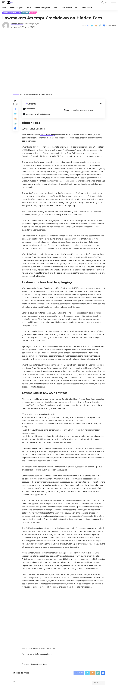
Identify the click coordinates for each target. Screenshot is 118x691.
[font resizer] (107, 2)
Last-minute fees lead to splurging (81, 110)
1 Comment (96, 684)
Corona (26, 13)
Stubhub (47, 291)
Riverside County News (12, 13)
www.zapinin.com (46, 654)
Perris (34, 13)
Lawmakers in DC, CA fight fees (39, 114)
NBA (64, 254)
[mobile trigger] (4, 2)
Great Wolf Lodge (48, 135)
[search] (102, 2)
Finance (34, 664)
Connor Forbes (17, 24)
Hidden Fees (31, 109)
